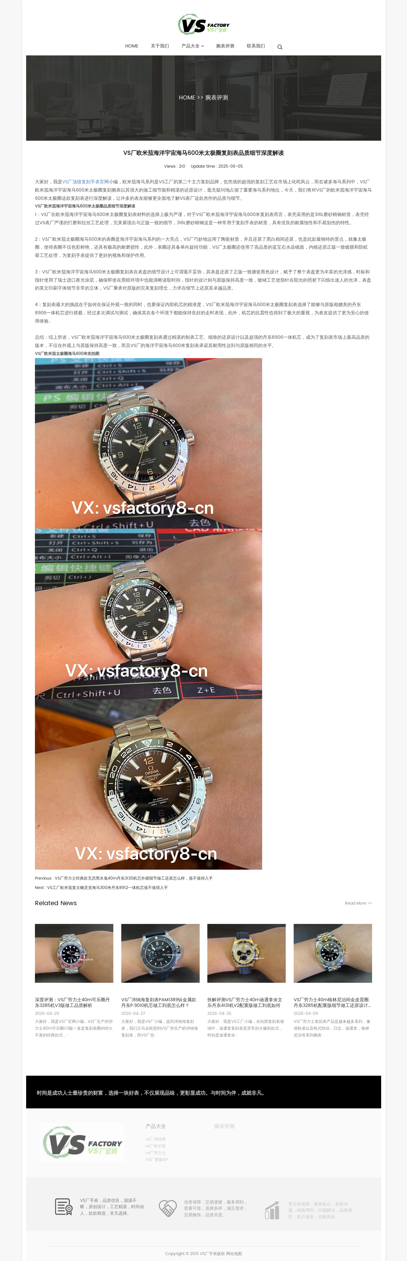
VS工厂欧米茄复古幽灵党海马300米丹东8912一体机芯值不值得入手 (107, 887)
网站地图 (234, 1253)
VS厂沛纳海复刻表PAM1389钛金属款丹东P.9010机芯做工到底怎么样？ (158, 1002)
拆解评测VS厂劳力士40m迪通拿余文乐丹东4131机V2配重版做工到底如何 (244, 1002)
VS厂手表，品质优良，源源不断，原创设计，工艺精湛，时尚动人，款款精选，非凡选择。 (112, 1212)
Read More (358, 903)
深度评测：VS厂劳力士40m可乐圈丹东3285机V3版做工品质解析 (72, 1002)
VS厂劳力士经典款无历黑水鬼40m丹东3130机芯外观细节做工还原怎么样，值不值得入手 (134, 878)
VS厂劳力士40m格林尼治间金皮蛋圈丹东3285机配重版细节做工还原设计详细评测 (331, 1002)
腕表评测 (216, 98)
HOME (187, 98)
